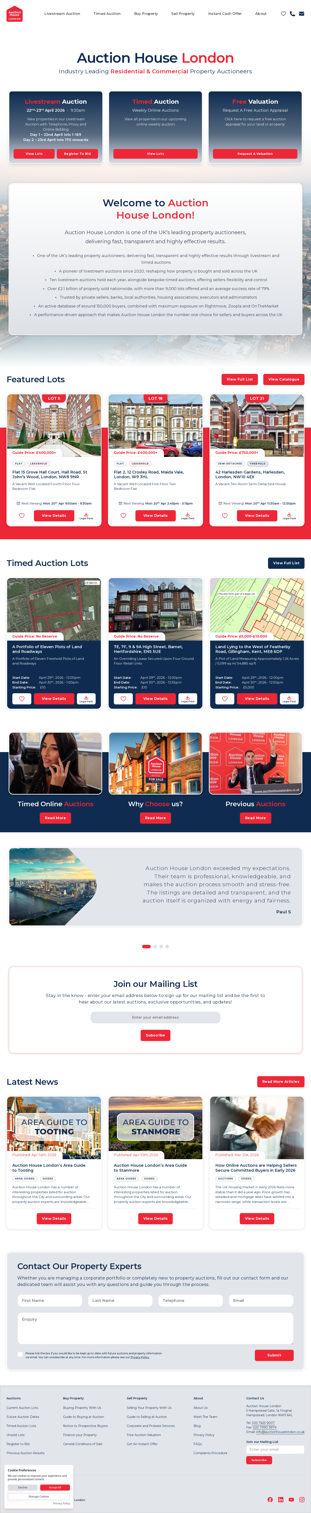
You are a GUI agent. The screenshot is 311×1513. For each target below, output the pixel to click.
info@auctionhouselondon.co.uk (280, 1432)
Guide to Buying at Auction (83, 1417)
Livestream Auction (62, 14)
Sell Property (183, 14)
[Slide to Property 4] (167, 946)
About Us (201, 1408)
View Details (54, 516)
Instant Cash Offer (225, 14)
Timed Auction (107, 14)
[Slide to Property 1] (146, 946)
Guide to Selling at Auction (147, 1417)
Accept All (55, 1487)
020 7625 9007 (263, 1423)
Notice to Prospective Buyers (85, 1426)
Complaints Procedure (210, 1453)
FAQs (198, 1444)
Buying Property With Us (82, 1408)
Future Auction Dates (22, 1417)
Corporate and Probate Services (151, 1426)
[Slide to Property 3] (161, 946)
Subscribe (155, 1035)
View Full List (240, 379)
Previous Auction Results (25, 1453)
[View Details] (54, 460)
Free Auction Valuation (144, 1435)
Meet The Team (205, 1417)
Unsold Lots (15, 1435)
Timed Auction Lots (21, 1426)
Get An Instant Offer (142, 1444)
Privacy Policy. (140, 1357)
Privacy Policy (204, 1435)
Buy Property (146, 14)
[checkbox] (20, 1354)
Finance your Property (80, 1435)
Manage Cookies (39, 1496)
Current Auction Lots (22, 1408)
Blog (197, 1426)
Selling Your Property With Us (149, 1408)
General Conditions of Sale (82, 1444)
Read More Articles (280, 1082)
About (261, 14)
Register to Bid (17, 1444)
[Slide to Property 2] (155, 946)
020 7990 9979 (264, 1427)
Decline (22, 1487)
